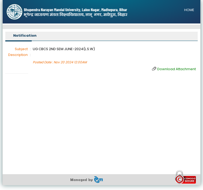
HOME (189, 9)
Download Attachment (176, 69)
